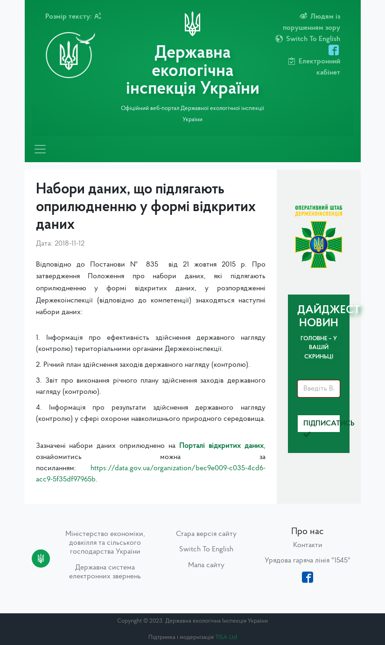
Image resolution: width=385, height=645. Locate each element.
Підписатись (321, 426)
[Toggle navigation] (40, 149)
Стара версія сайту (206, 534)
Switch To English (206, 549)
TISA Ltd (226, 637)
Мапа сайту (206, 565)
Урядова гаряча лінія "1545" (307, 560)
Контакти (307, 545)
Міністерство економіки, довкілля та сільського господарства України (105, 543)
